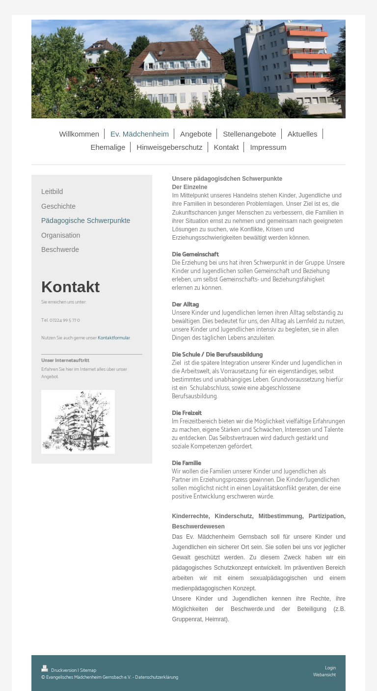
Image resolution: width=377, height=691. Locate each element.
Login (330, 668)
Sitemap (88, 670)
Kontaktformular (114, 338)
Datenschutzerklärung (156, 677)
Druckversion (59, 670)
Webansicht (324, 675)
